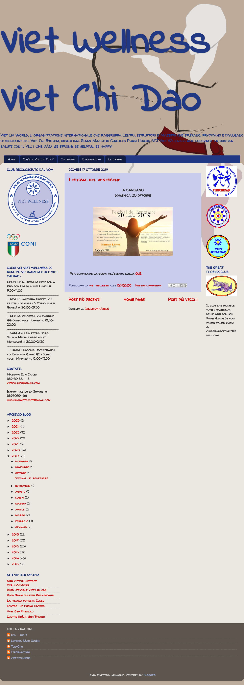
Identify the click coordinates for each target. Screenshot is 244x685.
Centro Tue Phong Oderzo (25, 606)
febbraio (22, 521)
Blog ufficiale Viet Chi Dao (26, 590)
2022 (16, 438)
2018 (16, 534)
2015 (16, 552)
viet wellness (20, 658)
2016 (16, 546)
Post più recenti (84, 299)
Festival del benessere (94, 179)
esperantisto (20, 652)
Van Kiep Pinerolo (20, 611)
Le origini (115, 159)
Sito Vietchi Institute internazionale (22, 583)
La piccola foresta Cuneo (25, 601)
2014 (16, 558)
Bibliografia (91, 159)
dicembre (22, 461)
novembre (22, 467)
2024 (16, 426)
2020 (16, 450)
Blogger (149, 675)
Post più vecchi (182, 299)
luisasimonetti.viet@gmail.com (28, 400)
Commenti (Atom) (97, 309)
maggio (21, 503)
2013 (15, 564)
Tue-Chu (17, 647)
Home (12, 159)
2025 (16, 420)
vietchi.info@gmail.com (23, 383)
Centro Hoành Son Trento (26, 617)
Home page (134, 299)
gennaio (21, 527)
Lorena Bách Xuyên (25, 641)
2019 (16, 456)
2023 (16, 432)
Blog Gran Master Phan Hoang (30, 595)
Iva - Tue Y (19, 635)
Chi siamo (68, 159)
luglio (20, 497)
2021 (15, 444)
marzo (20, 515)
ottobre (21, 473)
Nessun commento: (148, 285)
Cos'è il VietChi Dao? (38, 159)
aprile (20, 509)
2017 (15, 540)
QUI (138, 273)
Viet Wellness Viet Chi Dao (105, 72)
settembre (23, 486)
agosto (20, 491)
